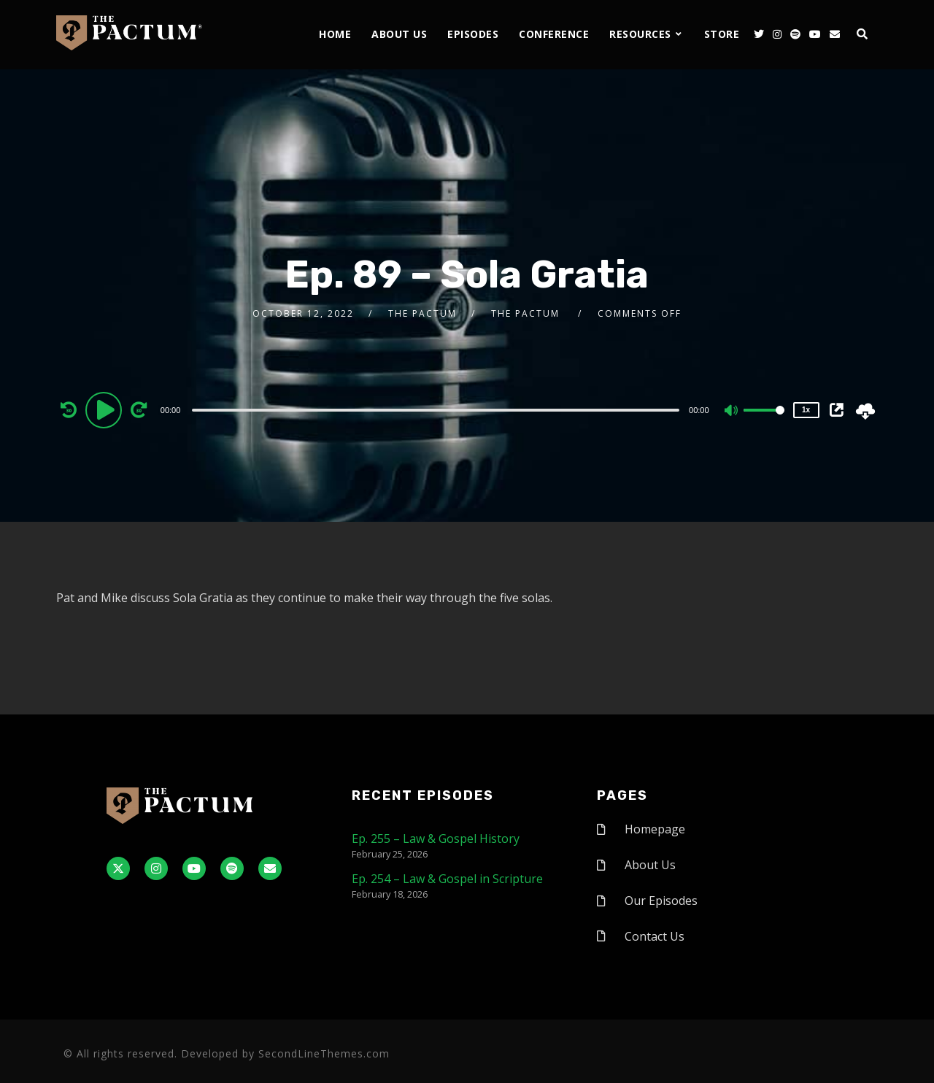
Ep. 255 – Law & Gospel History (436, 838)
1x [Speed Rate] (806, 410)
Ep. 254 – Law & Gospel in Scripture (447, 879)
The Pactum (422, 313)
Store (722, 34)
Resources (640, 34)
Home (335, 34)
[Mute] (732, 411)
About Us (399, 34)
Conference (554, 34)
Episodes (472, 34)
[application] (438, 409)
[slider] (435, 410)
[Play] (105, 409)
